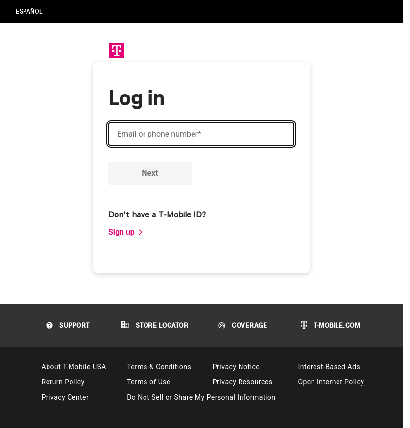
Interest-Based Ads (329, 367)
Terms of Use (148, 382)
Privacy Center (65, 397)
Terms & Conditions (159, 367)
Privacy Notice (236, 367)
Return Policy (63, 382)
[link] (126, 232)
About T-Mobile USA (74, 367)
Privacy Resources (243, 382)
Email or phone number (159, 134)
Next (150, 173)
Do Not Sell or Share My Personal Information (201, 397)
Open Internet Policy (331, 382)
